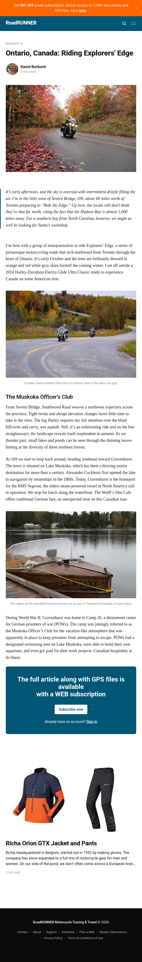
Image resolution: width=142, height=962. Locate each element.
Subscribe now (71, 709)
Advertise (68, 932)
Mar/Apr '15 (14, 43)
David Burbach (33, 66)
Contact (22, 932)
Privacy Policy (53, 938)
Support (51, 932)
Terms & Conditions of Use (85, 938)
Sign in (91, 721)
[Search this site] (124, 23)
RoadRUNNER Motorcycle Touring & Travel (65, 922)
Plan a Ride (87, 932)
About (37, 932)
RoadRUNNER (21, 23)
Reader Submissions (113, 932)
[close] (136, 8)
